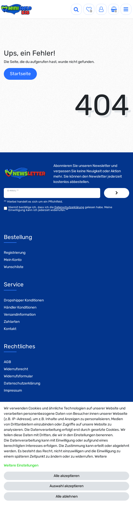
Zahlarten (12, 321)
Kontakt (10, 329)
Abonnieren (116, 193)
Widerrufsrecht (16, 369)
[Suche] (76, 9)
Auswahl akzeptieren (66, 486)
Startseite (20, 73)
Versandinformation (20, 314)
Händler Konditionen (20, 307)
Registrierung (14, 252)
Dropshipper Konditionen (24, 300)
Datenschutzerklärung (22, 383)
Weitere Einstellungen (21, 465)
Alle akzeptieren (66, 476)
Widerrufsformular (18, 376)
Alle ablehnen (67, 496)
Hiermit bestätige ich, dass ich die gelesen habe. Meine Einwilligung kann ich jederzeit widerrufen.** (60, 208)
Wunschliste (13, 267)
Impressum (13, 390)
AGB (7, 362)
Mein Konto (13, 260)
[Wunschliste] (88, 9)
